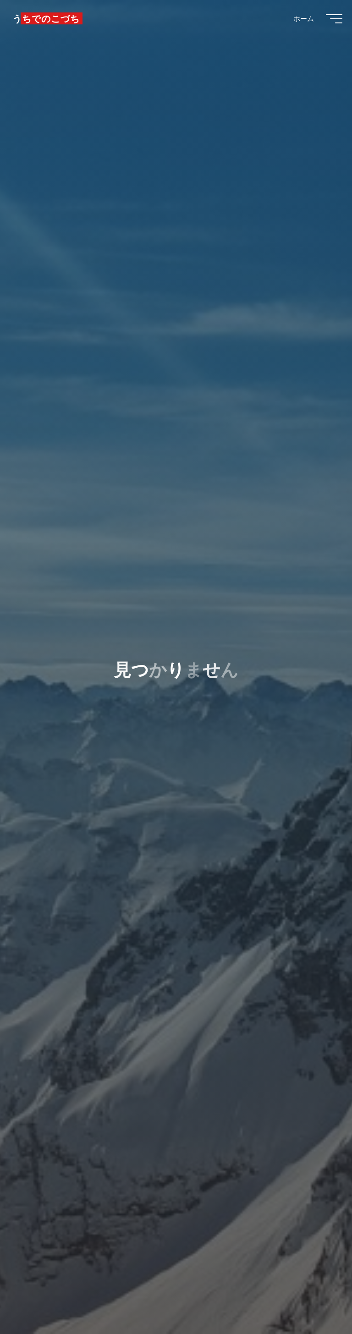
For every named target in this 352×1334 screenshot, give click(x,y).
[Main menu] (330, 22)
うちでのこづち (50, 21)
